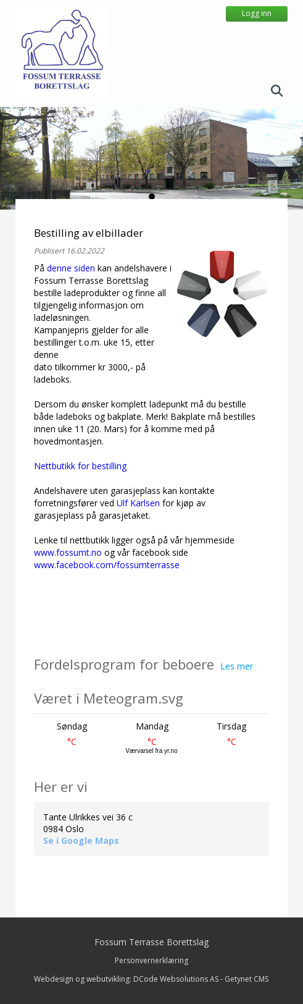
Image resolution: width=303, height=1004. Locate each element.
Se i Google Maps (81, 840)
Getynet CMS (246, 979)
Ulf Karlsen (138, 503)
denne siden (71, 268)
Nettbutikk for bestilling (80, 466)
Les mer (236, 666)
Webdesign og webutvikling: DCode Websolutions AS (126, 979)
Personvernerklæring (151, 960)
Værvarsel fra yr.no (151, 750)
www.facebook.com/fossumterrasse (107, 565)
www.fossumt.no (68, 552)
